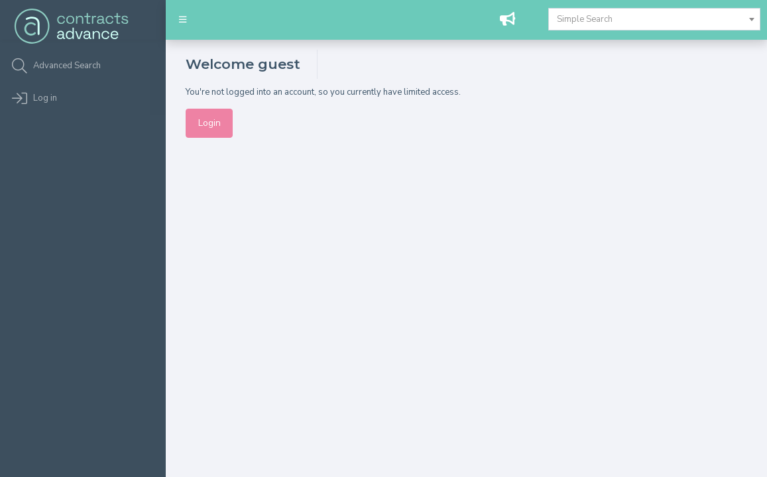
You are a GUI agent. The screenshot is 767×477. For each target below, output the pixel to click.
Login (209, 123)
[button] (183, 20)
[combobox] (654, 19)
